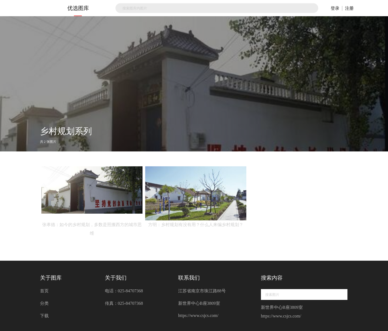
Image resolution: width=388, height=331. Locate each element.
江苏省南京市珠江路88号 (202, 291)
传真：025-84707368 (124, 303)
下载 (44, 315)
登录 (335, 8)
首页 (44, 291)
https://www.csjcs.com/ (198, 315)
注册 (349, 8)
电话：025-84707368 (124, 291)
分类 (44, 303)
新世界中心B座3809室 (199, 303)
